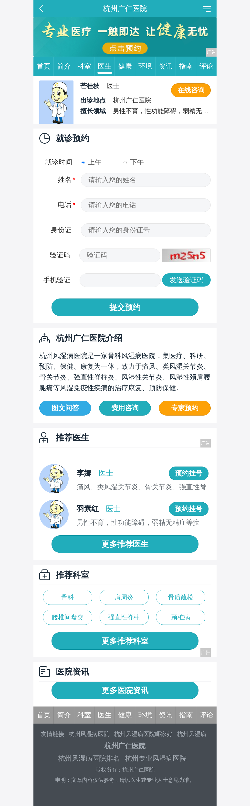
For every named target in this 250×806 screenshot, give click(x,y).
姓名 (65, 179)
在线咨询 (191, 90)
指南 (187, 66)
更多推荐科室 (125, 641)
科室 (85, 66)
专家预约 (184, 408)
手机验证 (57, 280)
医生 (106, 66)
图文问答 (65, 408)
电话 (65, 205)
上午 (92, 162)
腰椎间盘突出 (67, 619)
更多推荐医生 (125, 544)
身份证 (61, 230)
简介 (65, 66)
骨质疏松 (180, 597)
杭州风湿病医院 (89, 734)
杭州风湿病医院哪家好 (143, 734)
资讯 (167, 66)
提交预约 (125, 307)
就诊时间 (58, 162)
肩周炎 (124, 597)
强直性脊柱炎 (124, 619)
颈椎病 (180, 617)
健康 (126, 66)
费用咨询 (125, 408)
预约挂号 (188, 473)
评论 (206, 66)
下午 (134, 162)
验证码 (60, 255)
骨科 (67, 597)
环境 (147, 66)
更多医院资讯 (125, 690)
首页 (45, 66)
